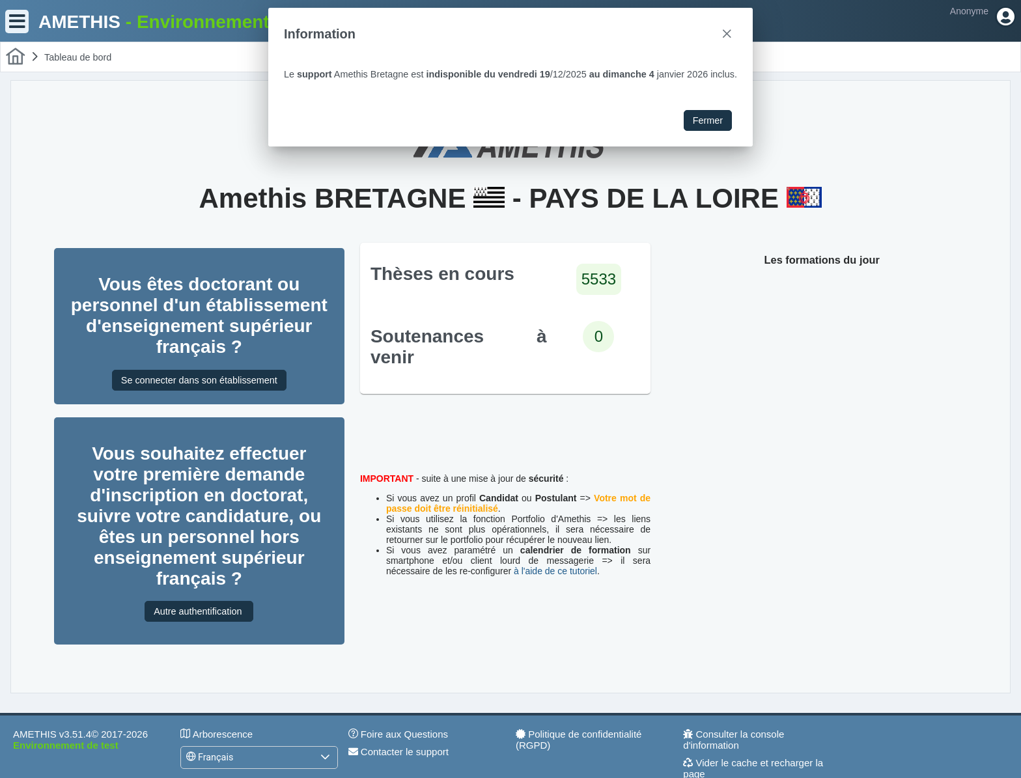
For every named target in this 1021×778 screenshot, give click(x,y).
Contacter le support (398, 751)
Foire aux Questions (398, 734)
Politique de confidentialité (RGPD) (578, 740)
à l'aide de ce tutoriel (555, 571)
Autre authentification (199, 611)
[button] (325, 757)
